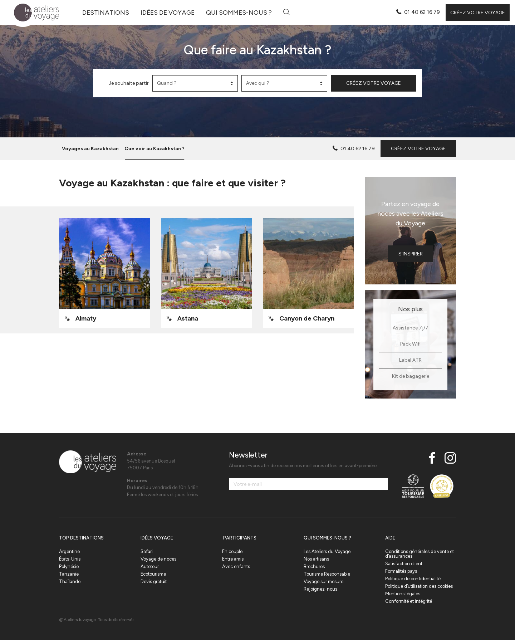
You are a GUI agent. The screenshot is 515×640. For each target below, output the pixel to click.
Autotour (150, 566)
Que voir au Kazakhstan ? (154, 148)
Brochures (314, 566)
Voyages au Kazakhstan (90, 148)
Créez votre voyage (477, 13)
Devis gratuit (154, 581)
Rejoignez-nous (320, 589)
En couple (232, 551)
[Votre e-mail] (308, 484)
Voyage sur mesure (323, 581)
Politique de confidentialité (413, 578)
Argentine (69, 551)
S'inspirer (410, 254)
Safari (147, 551)
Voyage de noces (158, 559)
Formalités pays (401, 571)
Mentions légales (402, 593)
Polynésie (69, 566)
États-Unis (69, 559)
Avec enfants (236, 566)
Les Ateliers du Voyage (327, 551)
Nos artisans (316, 559)
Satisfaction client (403, 563)
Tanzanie (69, 574)
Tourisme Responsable (327, 574)
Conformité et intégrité (408, 601)
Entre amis (233, 559)
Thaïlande (69, 581)
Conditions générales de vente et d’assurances (419, 554)
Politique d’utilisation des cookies (419, 586)
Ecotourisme (153, 574)
